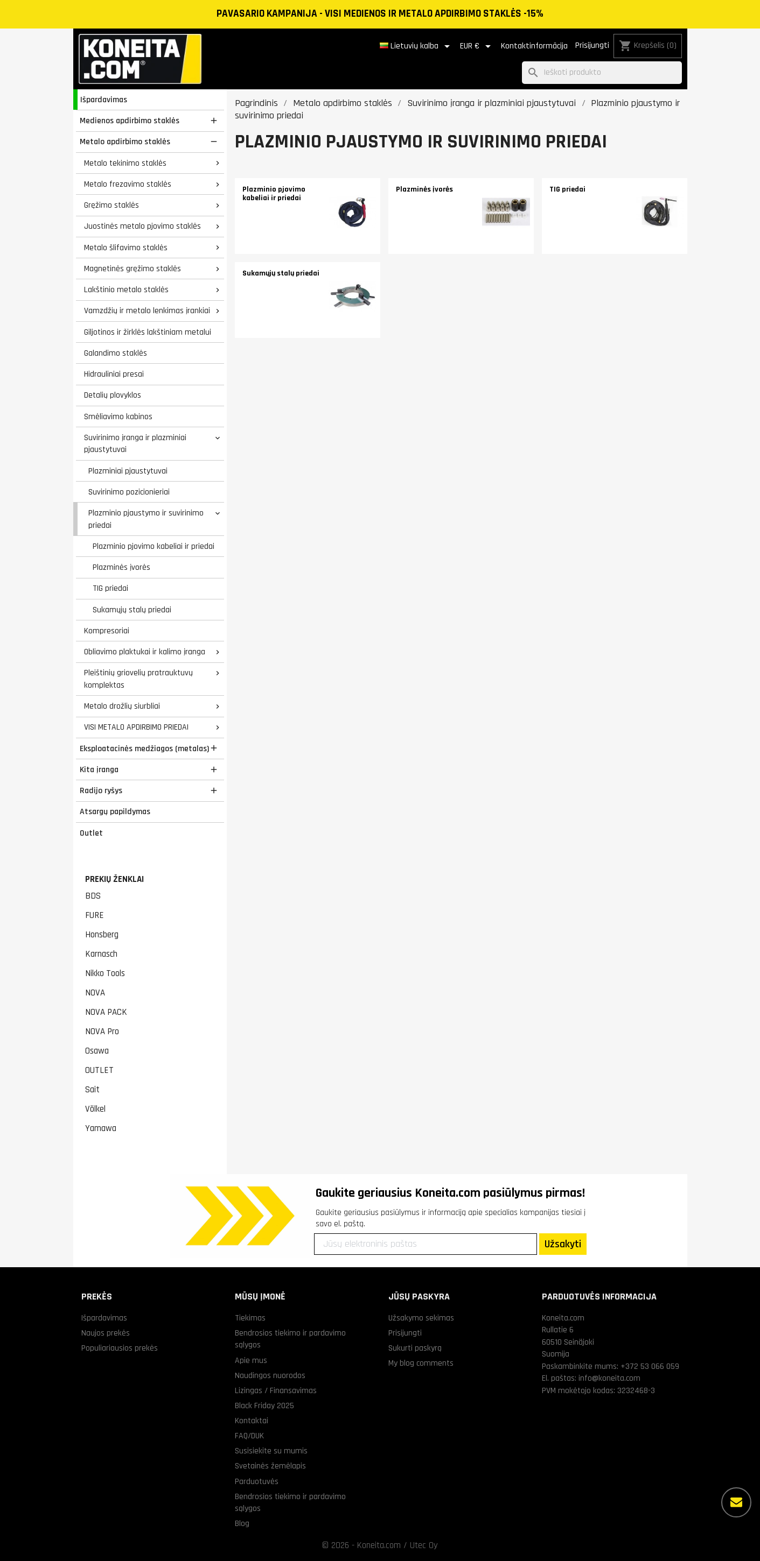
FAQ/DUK (249, 1435)
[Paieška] (602, 72)
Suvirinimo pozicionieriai (129, 491)
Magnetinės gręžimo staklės (132, 268)
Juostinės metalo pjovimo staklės (142, 226)
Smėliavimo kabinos (118, 416)
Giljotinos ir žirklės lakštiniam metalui (147, 332)
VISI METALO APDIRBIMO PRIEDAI (136, 727)
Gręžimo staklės (111, 205)
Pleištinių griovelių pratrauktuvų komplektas (138, 678)
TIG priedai (110, 588)
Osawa (97, 1051)
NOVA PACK (106, 1012)
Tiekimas (250, 1317)
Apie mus (251, 1360)
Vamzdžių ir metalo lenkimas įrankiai (147, 310)
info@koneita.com (609, 1378)
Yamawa (100, 1128)
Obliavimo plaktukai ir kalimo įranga (144, 651)
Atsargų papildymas (115, 811)
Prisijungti (592, 45)
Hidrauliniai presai (114, 374)
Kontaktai (251, 1420)
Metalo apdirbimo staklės (125, 141)
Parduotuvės (256, 1481)
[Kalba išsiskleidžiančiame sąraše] (417, 46)
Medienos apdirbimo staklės (129, 120)
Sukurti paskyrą (415, 1348)
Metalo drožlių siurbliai (122, 706)
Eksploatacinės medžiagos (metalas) (144, 748)
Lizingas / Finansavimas (276, 1390)
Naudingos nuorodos (270, 1375)
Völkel (95, 1109)
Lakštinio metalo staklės (126, 289)
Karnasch (101, 954)
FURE (94, 915)
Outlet (91, 833)
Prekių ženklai (114, 879)
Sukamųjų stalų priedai (132, 609)
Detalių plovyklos (112, 395)
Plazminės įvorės (121, 567)
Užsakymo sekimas (421, 1317)
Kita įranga (99, 769)
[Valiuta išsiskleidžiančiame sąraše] (477, 46)
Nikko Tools (105, 973)
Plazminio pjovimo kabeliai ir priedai (153, 546)
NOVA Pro (102, 1031)
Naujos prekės (105, 1332)
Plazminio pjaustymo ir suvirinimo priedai (146, 519)
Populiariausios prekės (119, 1348)
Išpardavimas (103, 99)
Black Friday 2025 (264, 1405)
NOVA (95, 993)
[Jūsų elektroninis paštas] (425, 1244)
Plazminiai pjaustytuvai (128, 470)
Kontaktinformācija (534, 46)
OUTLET (99, 1070)
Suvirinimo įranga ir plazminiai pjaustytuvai (135, 443)
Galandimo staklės (115, 353)
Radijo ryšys (101, 790)
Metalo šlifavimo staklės (126, 247)
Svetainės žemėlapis (270, 1465)
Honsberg (101, 935)
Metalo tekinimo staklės (125, 163)
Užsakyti (563, 1244)
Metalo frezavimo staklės (127, 184)
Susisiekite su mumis (271, 1450)
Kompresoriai (106, 630)
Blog (242, 1523)
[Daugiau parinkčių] (736, 1502)
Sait (92, 1090)
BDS (93, 896)
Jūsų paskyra (419, 1296)
